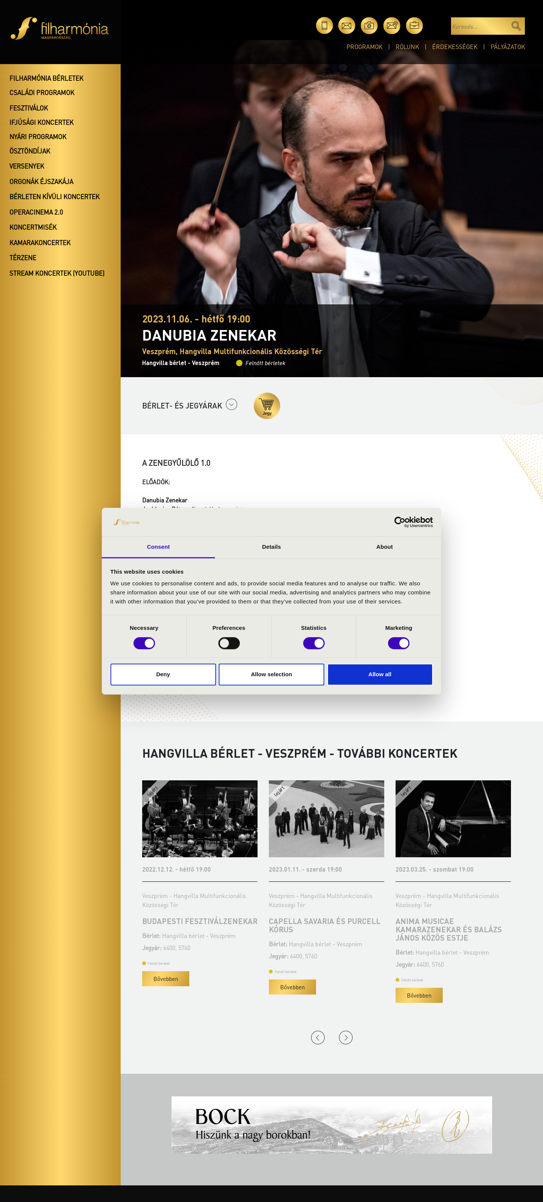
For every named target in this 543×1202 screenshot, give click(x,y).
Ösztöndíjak (29, 151)
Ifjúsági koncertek (41, 122)
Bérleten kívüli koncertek (54, 196)
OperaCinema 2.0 (36, 212)
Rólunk (407, 47)
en (437, 25)
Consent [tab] (158, 547)
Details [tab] (271, 547)
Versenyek (26, 166)
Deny (163, 674)
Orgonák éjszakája (41, 181)
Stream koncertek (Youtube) (56, 273)
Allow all (379, 674)
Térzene (22, 257)
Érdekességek (454, 47)
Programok (364, 47)
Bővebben (138, 987)
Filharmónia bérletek (46, 78)
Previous (318, 1037)
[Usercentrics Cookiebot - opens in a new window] (400, 522)
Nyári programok (37, 136)
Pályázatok (508, 47)
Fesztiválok (28, 108)
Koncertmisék (33, 227)
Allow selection (271, 674)
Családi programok (41, 92)
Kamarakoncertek (40, 242)
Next (346, 1037)
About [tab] (384, 547)
